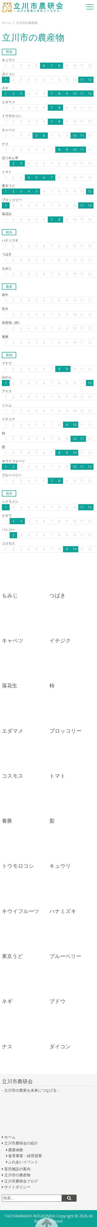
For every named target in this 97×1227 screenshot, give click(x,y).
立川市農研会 (32, 7)
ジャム (7, 405)
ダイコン (8, 74)
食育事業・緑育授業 (25, 1155)
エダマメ (8, 102)
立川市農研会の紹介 (21, 1143)
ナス (5, 144)
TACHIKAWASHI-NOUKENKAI (30, 1216)
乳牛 (5, 309)
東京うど (8, 185)
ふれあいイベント (23, 1161)
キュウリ (8, 60)
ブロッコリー (12, 199)
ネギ (5, 88)
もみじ (7, 268)
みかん (7, 377)
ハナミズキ (10, 240)
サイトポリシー (17, 1186)
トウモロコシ (12, 116)
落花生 (7, 214)
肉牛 (5, 294)
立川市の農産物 (17, 1175)
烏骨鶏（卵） (12, 322)
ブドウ (7, 363)
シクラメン (10, 501)
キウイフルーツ (13, 461)
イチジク (8, 419)
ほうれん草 (10, 157)
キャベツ (8, 130)
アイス (7, 391)
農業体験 (15, 1149)
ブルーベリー (12, 475)
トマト (7, 172)
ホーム (9, 1137)
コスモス (8, 543)
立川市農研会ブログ (21, 1181)
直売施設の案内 (17, 1168)
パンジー (8, 529)
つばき (7, 254)
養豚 (5, 336)
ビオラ (7, 515)
